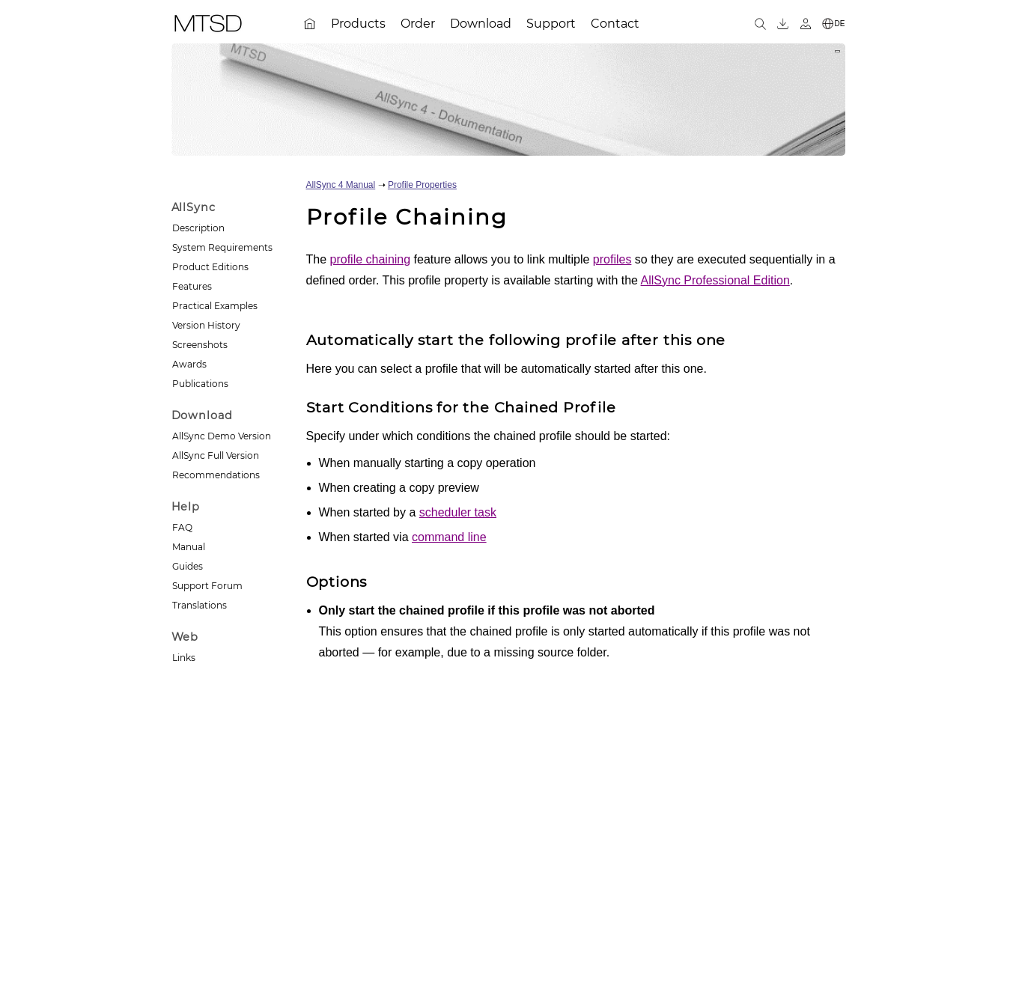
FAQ (182, 527)
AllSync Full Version (215, 455)
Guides (187, 566)
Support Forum (207, 585)
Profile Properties (422, 185)
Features (192, 286)
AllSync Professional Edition (715, 280)
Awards (189, 364)
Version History (206, 325)
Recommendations (216, 475)
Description (198, 228)
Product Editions (210, 266)
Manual (188, 546)
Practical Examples (215, 305)
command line (449, 537)
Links (183, 657)
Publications (200, 383)
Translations (199, 605)
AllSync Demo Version (221, 436)
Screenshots (200, 344)
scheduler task (457, 512)
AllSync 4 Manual (341, 185)
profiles (612, 259)
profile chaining (370, 259)
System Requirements (222, 247)
